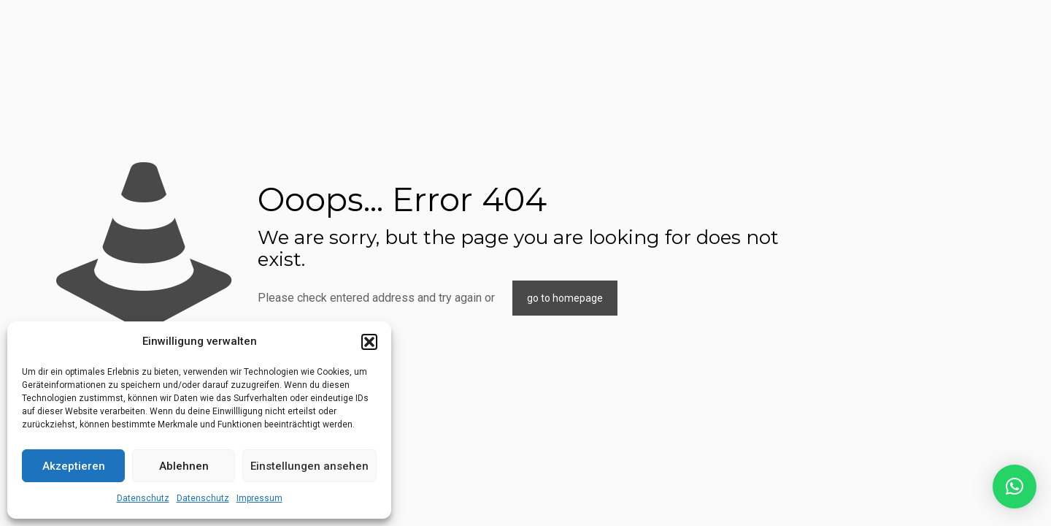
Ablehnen (184, 466)
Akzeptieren (73, 466)
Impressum (259, 498)
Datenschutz (143, 498)
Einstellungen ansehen (309, 466)
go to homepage (565, 298)
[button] (369, 342)
